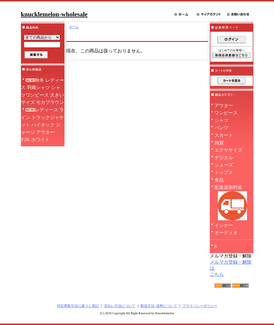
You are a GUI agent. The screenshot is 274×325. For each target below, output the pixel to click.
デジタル (223, 157)
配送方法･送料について (159, 306)
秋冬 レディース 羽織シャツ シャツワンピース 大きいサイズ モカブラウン (42, 91)
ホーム (74, 27)
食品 (219, 179)
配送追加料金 (231, 203)
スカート (223, 135)
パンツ (221, 127)
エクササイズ (228, 150)
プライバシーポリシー (199, 306)
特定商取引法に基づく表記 (78, 306)
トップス (223, 172)
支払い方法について (119, 306)
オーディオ (226, 232)
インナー (223, 225)
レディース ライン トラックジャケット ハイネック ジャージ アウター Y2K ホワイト (42, 124)
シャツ (221, 120)
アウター (223, 105)
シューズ (223, 164)
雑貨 (219, 142)
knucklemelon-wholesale (54, 14)
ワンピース (226, 112)
